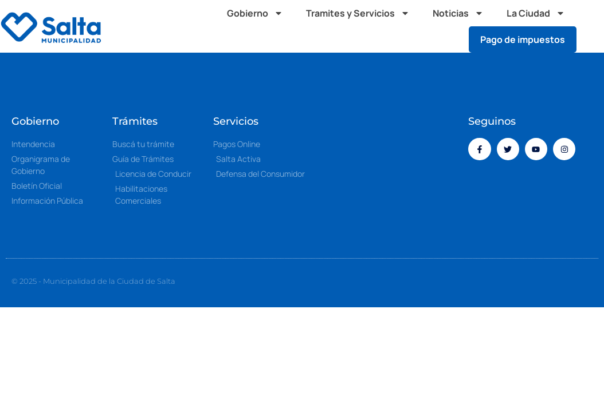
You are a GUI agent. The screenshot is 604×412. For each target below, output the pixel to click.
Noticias (458, 13)
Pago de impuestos (522, 39)
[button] (592, 26)
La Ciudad (536, 13)
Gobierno (255, 13)
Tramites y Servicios (358, 13)
